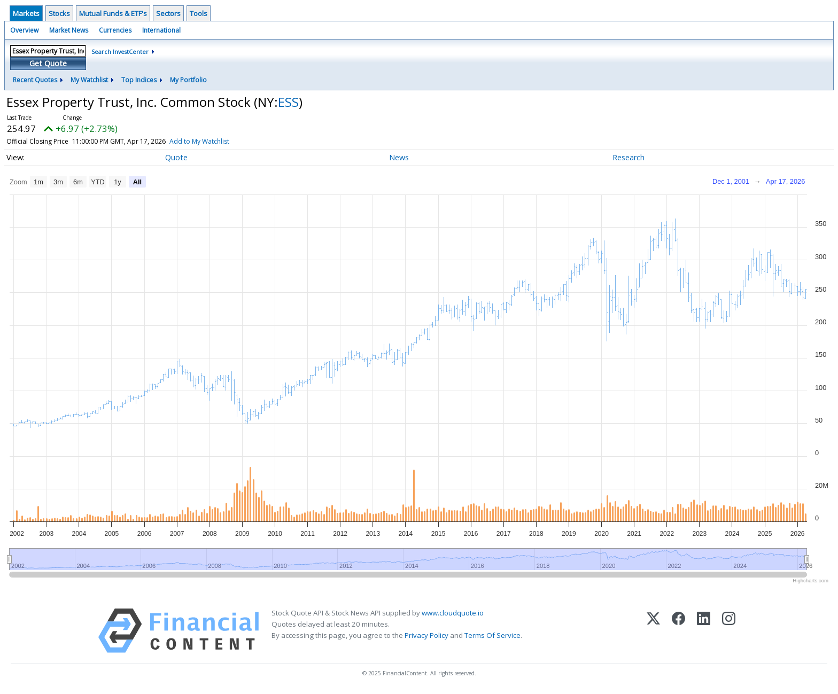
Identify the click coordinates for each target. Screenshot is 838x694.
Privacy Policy (426, 635)
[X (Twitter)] (653, 630)
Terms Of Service (492, 635)
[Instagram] (729, 630)
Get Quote (48, 63)
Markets (26, 13)
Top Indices (139, 79)
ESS (288, 102)
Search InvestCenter (120, 52)
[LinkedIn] (704, 630)
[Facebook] (678, 630)
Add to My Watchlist (199, 141)
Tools (198, 13)
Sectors (168, 13)
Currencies (115, 30)
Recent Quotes (35, 79)
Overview (24, 30)
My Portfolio (188, 79)
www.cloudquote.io (453, 613)
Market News (68, 30)
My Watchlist (89, 79)
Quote (176, 157)
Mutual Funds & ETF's (113, 13)
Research (628, 157)
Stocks (59, 13)
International (161, 30)
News (399, 157)
